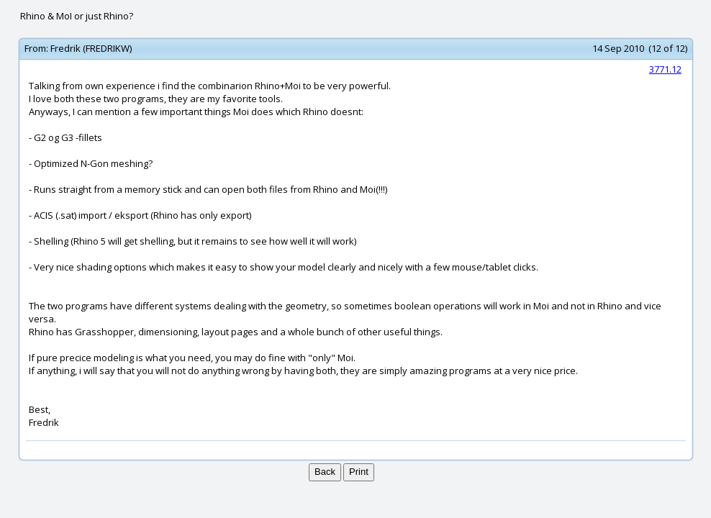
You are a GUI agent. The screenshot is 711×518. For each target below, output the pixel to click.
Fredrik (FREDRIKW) (91, 48)
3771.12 (665, 69)
